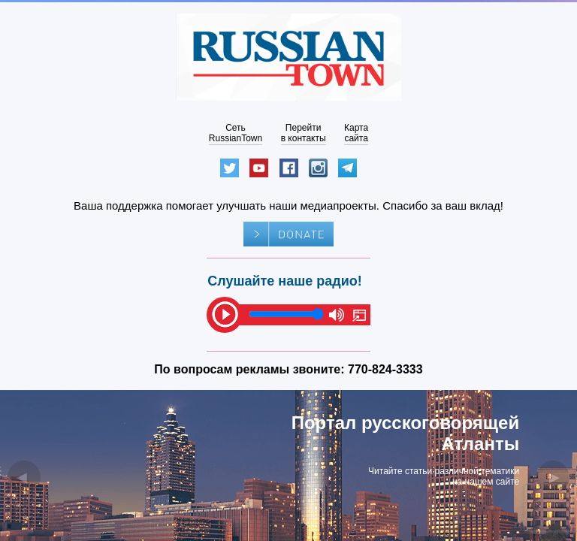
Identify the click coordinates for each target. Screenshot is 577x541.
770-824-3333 (385, 369)
